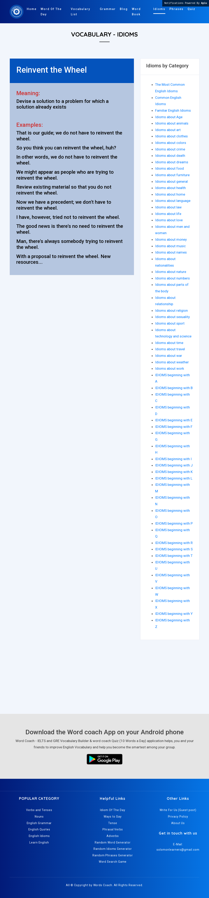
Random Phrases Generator (112, 855)
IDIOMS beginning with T (174, 556)
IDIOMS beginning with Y (174, 614)
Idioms (159, 9)
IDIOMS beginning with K (174, 472)
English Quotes (39, 829)
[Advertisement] (104, 675)
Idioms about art (168, 130)
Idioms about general (171, 181)
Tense (112, 823)
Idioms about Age (168, 117)
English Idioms (39, 836)
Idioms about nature (170, 272)
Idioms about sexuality (172, 317)
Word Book (136, 11)
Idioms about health (170, 188)
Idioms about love (169, 220)
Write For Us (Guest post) (178, 810)
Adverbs (113, 836)
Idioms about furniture (172, 175)
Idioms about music (170, 246)
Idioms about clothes (171, 136)
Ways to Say (112, 816)
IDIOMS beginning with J (174, 465)
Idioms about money (171, 239)
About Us (178, 823)
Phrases (176, 9)
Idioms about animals (171, 123)
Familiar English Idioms (173, 110)
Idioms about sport (170, 323)
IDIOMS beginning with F (173, 427)
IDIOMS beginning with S (174, 549)
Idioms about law (168, 207)
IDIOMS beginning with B (174, 388)
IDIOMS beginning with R (174, 543)
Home (32, 9)
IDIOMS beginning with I (173, 459)
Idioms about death (170, 156)
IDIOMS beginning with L (173, 478)
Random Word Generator (113, 842)
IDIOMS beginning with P (174, 523)
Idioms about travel (170, 349)
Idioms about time (169, 343)
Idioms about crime (170, 149)
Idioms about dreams (171, 162)
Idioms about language (172, 201)
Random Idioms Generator (112, 848)
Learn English (39, 842)
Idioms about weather (172, 362)
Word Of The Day (51, 11)
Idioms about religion (171, 310)
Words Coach (102, 885)
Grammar (108, 9)
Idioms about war (168, 356)
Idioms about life (168, 214)
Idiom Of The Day (112, 810)
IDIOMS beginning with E (173, 420)
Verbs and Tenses (39, 810)
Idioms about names (171, 252)
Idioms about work (169, 368)
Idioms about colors (170, 143)
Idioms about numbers (172, 278)
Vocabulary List (80, 11)
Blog (124, 9)
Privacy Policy (178, 816)
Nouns (39, 816)
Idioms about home (170, 194)
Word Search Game (113, 861)
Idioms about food (169, 168)
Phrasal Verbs (112, 829)
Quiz (191, 9)
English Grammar (39, 823)
